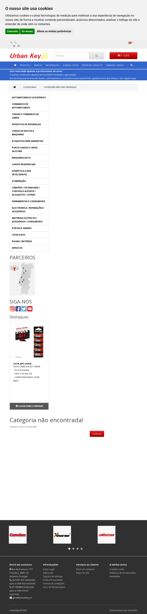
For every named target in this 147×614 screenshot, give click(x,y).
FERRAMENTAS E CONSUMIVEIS (28, 201)
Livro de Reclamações (54, 587)
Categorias (29, 87)
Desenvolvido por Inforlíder (123, 610)
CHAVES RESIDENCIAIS (24, 164)
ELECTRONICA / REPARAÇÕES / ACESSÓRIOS (28, 209)
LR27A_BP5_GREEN (22, 364)
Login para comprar (29, 406)
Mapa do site (82, 572)
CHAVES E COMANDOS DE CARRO (25, 116)
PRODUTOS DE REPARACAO (26, 124)
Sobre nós (48, 572)
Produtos (25, 65)
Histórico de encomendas (123, 572)
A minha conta (70, 65)
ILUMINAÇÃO (19, 181)
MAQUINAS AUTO (21, 157)
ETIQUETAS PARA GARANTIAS (27, 141)
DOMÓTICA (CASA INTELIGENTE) (21, 172)
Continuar (97, 433)
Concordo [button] (12, 31)
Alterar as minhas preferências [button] (54, 31)
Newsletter (115, 576)
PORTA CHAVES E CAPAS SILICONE (24, 149)
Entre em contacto (85, 569)
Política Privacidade (53, 579)
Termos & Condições (53, 583)
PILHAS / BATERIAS (22, 241)
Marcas (38, 65)
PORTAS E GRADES (21, 228)
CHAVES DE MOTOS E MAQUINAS (23, 132)
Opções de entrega (52, 576)
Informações (52, 65)
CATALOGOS (18, 234)
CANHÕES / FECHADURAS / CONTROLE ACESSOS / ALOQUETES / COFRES (26, 191)
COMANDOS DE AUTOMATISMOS (21, 106)
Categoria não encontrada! (60, 87)
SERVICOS (17, 247)
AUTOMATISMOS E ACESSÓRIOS (29, 97)
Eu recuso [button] (27, 31)
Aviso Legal (48, 569)
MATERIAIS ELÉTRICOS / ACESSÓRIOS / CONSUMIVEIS (27, 220)
